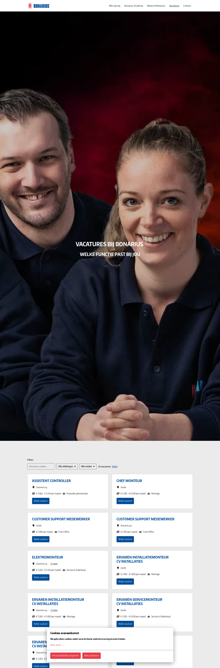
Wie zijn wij (114, 5)
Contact (187, 5)
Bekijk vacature (41, 500)
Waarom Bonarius (156, 5)
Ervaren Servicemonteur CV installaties (139, 602)
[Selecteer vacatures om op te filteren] (67, 467)
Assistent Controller (51, 481)
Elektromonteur (47, 557)
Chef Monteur (129, 481)
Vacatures (174, 5)
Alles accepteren (91, 655)
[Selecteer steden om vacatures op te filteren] (88, 467)
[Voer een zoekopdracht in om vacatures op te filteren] (41, 467)
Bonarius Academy (133, 5)
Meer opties (57, 645)
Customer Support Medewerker (61, 519)
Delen (115, 466)
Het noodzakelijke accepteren (65, 655)
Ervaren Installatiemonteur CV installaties (143, 559)
